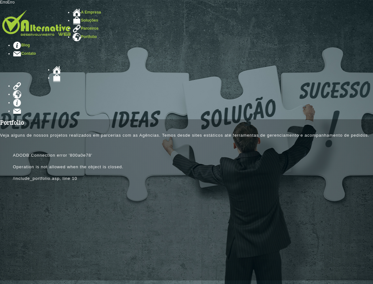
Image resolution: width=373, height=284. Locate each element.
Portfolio (85, 36)
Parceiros (86, 28)
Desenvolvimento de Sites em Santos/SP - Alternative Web (36, 23)
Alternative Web (26, 73)
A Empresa (87, 12)
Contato (24, 53)
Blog (21, 45)
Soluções (85, 20)
